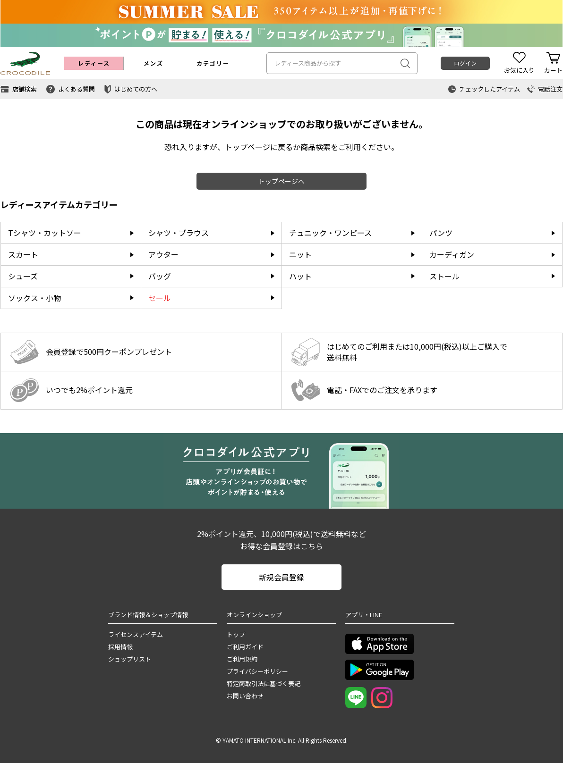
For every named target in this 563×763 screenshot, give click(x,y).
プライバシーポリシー (257, 671)
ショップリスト (129, 658)
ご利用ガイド (245, 646)
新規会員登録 (281, 577)
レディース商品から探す (307, 63)
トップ (236, 634)
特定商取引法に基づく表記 (263, 683)
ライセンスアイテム (135, 634)
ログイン (465, 63)
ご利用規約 (242, 658)
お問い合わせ (245, 695)
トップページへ (281, 181)
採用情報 (120, 646)
